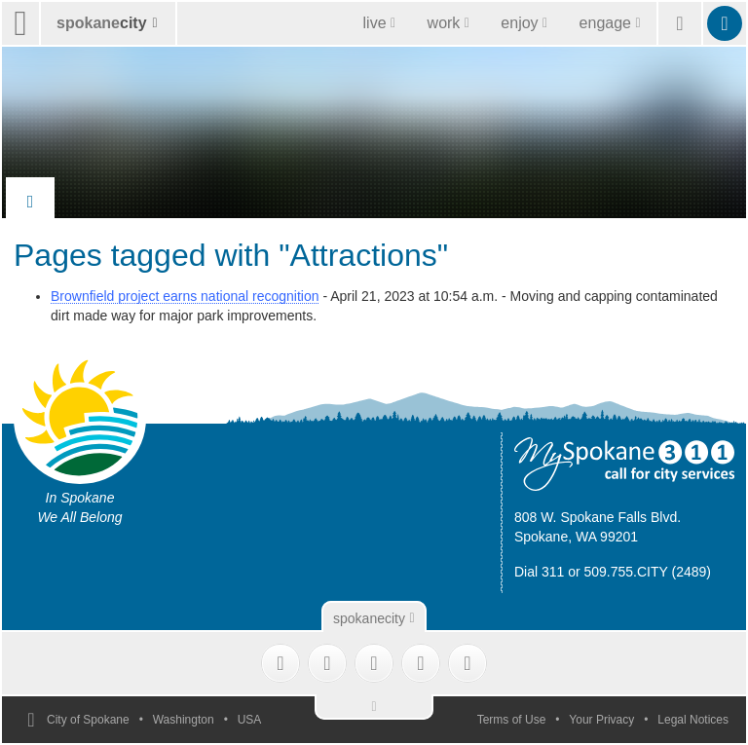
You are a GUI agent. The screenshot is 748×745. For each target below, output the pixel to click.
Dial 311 (539, 571)
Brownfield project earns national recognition (185, 296)
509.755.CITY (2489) (648, 571)
